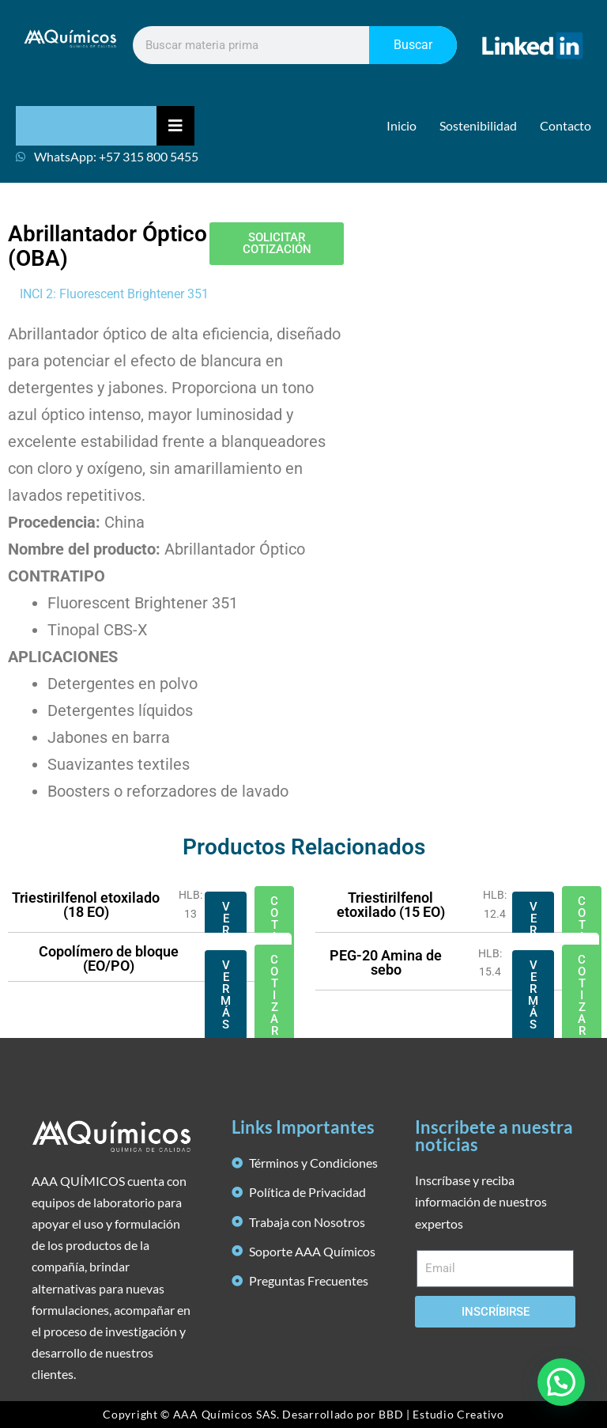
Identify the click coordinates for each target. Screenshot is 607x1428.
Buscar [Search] (413, 44)
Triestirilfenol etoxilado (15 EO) (391, 904)
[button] (561, 1381)
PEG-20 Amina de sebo (386, 962)
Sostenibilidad (478, 125)
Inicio (401, 125)
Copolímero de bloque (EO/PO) (109, 958)
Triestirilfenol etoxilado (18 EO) (86, 904)
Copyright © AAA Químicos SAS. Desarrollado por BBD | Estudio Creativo (303, 1414)
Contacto (565, 125)
